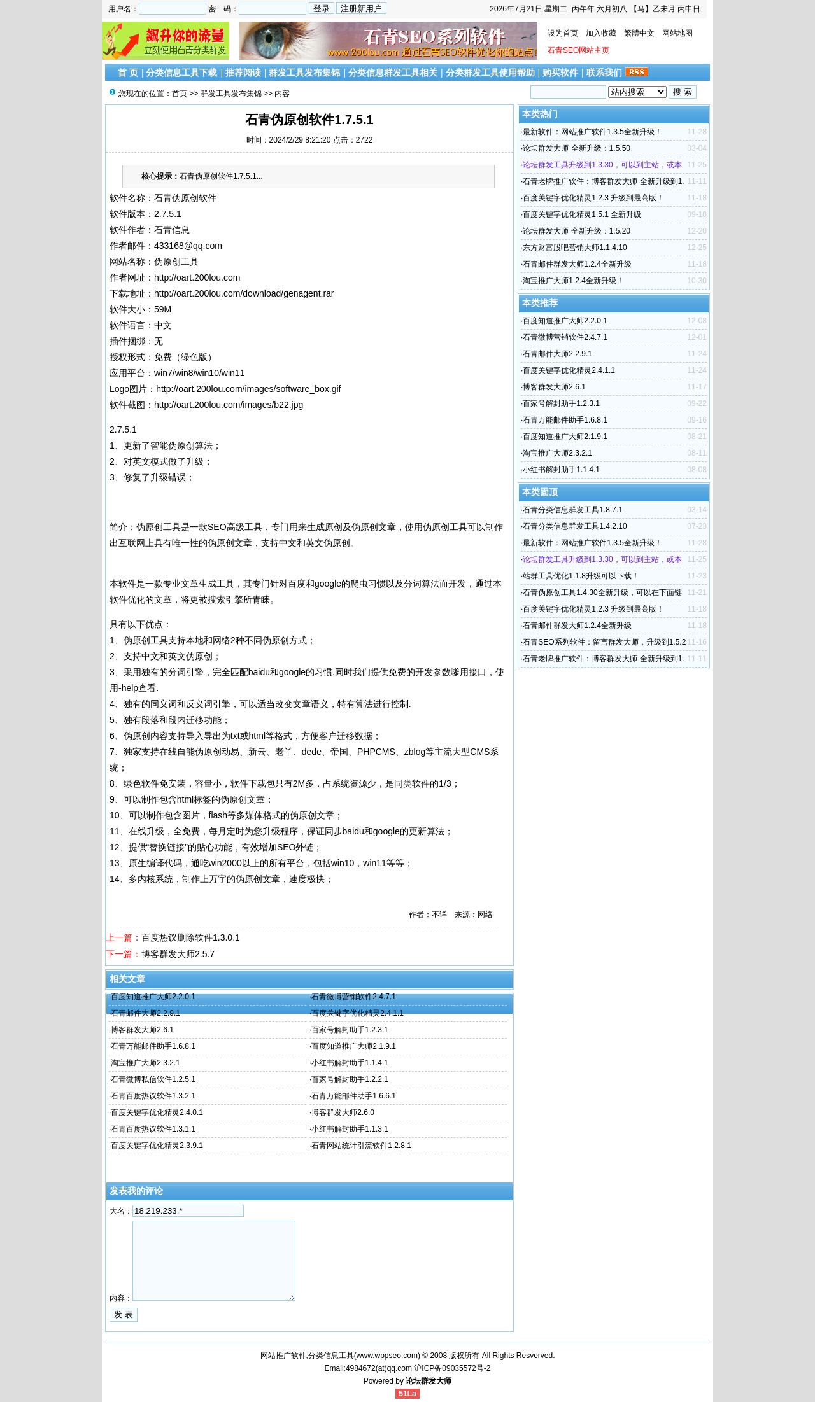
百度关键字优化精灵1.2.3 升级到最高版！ (593, 197)
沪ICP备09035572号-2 (452, 1368)
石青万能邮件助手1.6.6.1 (353, 1095)
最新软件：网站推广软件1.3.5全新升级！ (592, 131)
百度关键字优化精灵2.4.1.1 (357, 1013)
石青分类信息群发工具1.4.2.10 (575, 526)
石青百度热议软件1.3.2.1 (153, 1095)
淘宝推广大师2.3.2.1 (145, 1062)
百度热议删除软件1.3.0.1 (190, 937)
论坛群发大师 (428, 1381)
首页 (179, 93)
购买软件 (560, 72)
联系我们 (604, 72)
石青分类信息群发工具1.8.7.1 (573, 509)
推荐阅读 (243, 72)
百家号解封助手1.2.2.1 (349, 1079)
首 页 (128, 72)
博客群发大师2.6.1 (142, 1029)
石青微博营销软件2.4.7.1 (353, 996)
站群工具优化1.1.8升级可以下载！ (581, 575)
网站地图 (677, 33)
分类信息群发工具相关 (392, 72)
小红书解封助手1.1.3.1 (349, 1129)
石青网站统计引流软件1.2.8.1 (361, 1145)
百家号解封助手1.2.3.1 (349, 1029)
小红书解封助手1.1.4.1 (349, 1062)
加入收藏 (601, 33)
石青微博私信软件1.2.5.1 (153, 1079)
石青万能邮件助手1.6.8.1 (153, 1046)
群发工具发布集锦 (304, 72)
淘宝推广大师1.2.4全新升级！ (573, 280)
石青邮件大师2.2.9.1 (145, 1013)
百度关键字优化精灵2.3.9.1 (157, 1145)
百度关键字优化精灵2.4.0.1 (157, 1112)
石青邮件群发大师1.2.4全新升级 (577, 264)
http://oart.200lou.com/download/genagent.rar (244, 293)
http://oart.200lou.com (197, 277)
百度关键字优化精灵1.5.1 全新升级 (582, 214)
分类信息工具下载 (181, 72)
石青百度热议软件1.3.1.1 (153, 1129)
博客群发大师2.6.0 (342, 1112)
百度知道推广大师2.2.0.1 (153, 996)
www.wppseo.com (387, 1355)
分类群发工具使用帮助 (490, 72)
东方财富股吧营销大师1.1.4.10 (575, 247)
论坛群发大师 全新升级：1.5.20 (576, 231)
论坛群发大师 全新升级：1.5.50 (576, 148)
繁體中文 (639, 33)
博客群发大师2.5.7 (178, 954)
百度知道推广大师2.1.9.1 (353, 1046)
